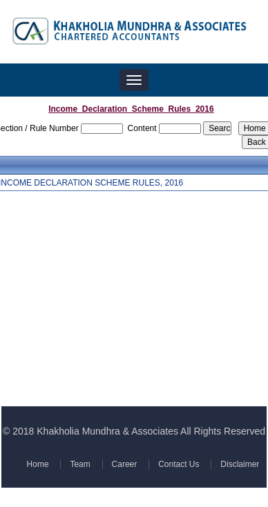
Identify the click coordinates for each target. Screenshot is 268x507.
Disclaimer (237, 464)
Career (124, 464)
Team (80, 464)
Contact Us (177, 464)
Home (39, 464)
